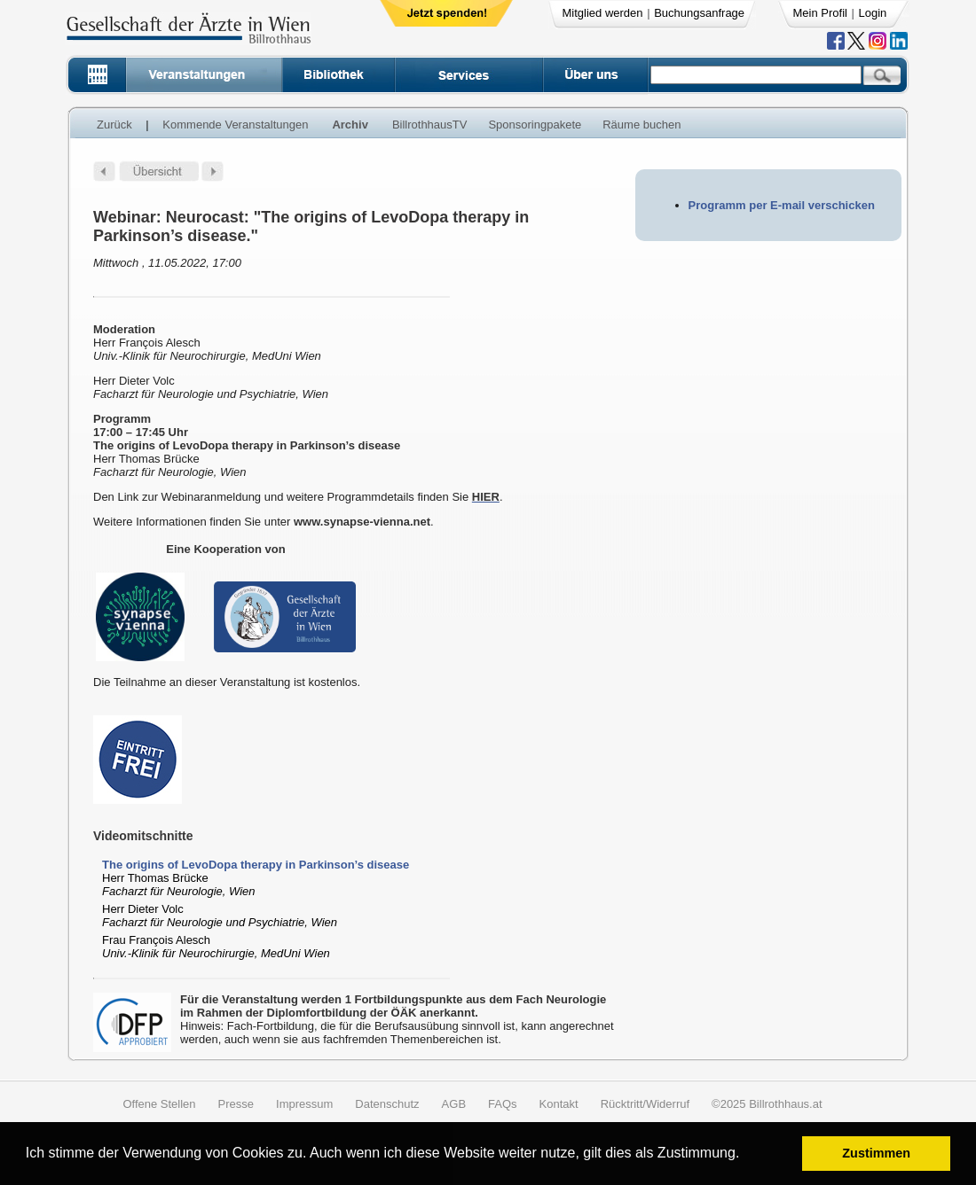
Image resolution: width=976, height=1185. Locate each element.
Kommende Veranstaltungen (235, 124)
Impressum (304, 1104)
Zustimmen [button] (876, 1153)
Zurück (114, 124)
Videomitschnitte (143, 836)
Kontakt (559, 1104)
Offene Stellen (158, 1104)
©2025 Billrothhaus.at (767, 1104)
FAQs (502, 1104)
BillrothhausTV (430, 124)
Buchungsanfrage (699, 12)
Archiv (349, 124)
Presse (236, 1104)
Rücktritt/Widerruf (645, 1104)
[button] (746, 1155)
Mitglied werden (603, 12)
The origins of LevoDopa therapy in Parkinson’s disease (255, 864)
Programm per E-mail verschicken (782, 205)
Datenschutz (387, 1104)
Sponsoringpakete (534, 124)
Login (873, 12)
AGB (454, 1104)
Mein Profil (820, 12)
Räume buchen (641, 124)
